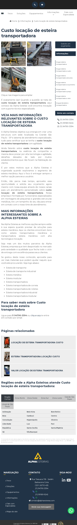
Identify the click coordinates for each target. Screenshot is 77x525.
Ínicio (8, 13)
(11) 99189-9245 (65, 122)
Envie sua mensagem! (41, 506)
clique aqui (36, 314)
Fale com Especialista (68, 13)
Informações (52, 12)
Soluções (19, 13)
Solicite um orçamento (65, 44)
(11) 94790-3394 (65, 119)
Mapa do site (11, 510)
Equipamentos (35, 13)
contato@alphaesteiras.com (42, 500)
